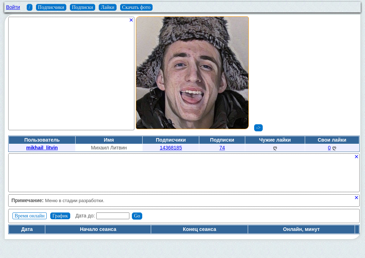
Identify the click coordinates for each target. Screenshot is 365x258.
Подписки (82, 7)
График (60, 215)
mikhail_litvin (42, 148)
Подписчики (51, 7)
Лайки (107, 7)
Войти (13, 7)
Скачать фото (136, 7)
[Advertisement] (71, 76)
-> (258, 127)
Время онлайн (30, 215)
